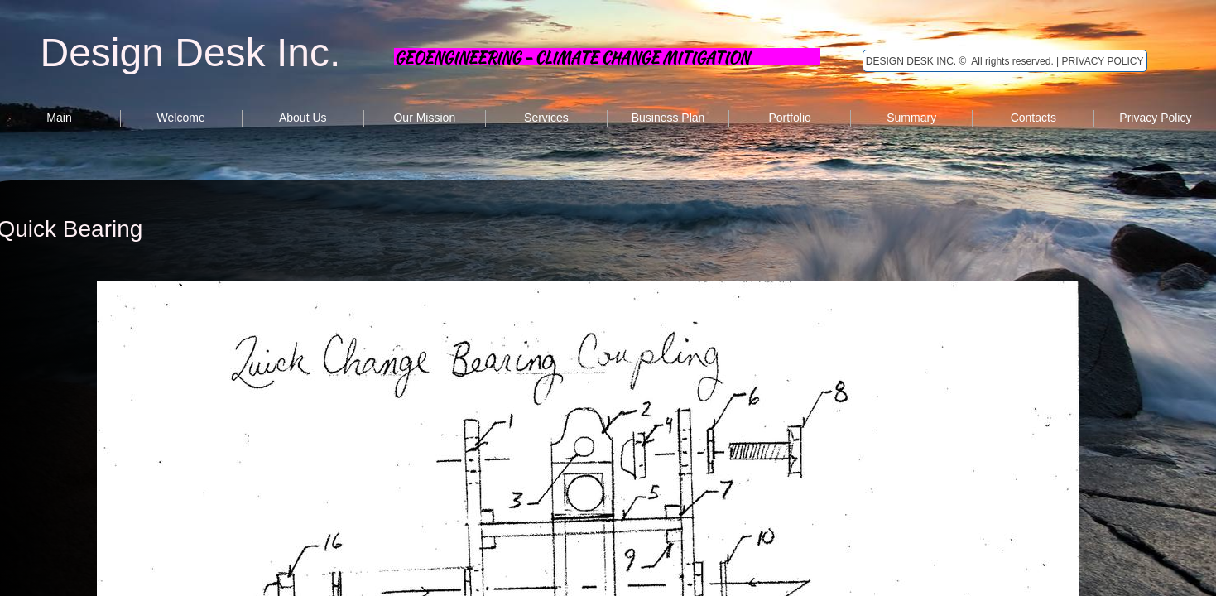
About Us (303, 117)
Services (546, 117)
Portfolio (789, 117)
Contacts (1033, 117)
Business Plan (668, 117)
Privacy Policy (1155, 117)
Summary (911, 117)
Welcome (181, 117)
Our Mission (424, 117)
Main (58, 117)
